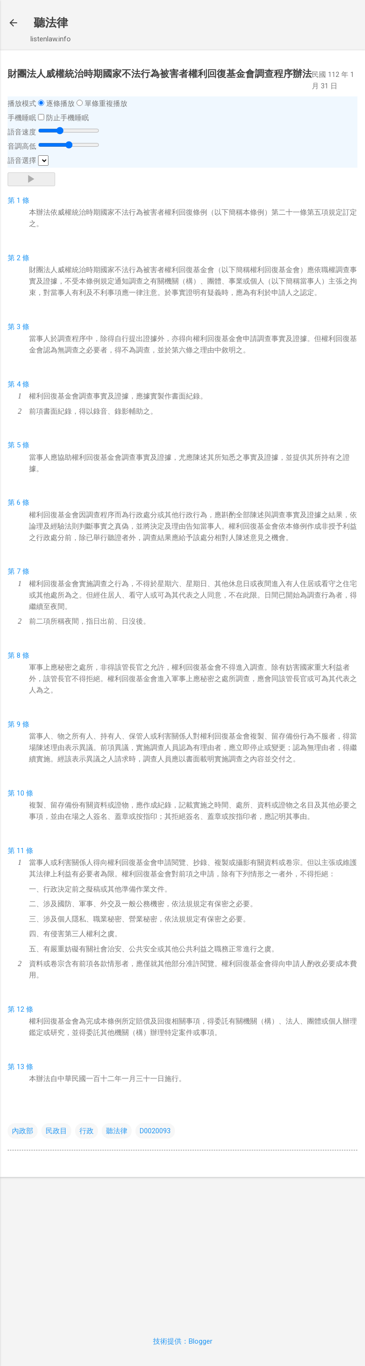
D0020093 (155, 1131)
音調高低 (22, 146)
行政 (86, 1131)
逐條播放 (60, 103)
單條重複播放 (106, 103)
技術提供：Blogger (182, 1341)
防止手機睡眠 (67, 118)
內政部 (22, 1131)
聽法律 (51, 22)
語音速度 (22, 132)
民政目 (56, 1131)
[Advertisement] (182, 1251)
